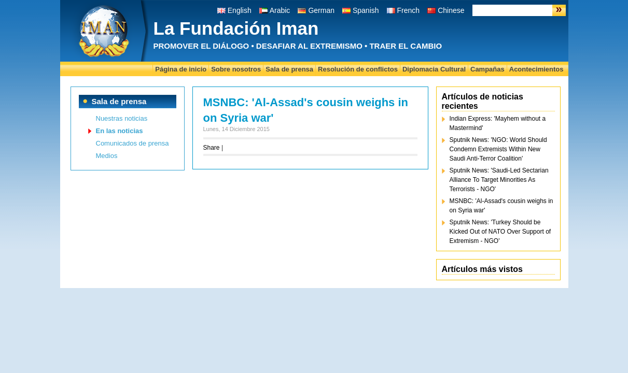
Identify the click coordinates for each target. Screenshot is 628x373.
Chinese (451, 10)
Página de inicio (180, 69)
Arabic (280, 10)
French (408, 10)
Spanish (366, 10)
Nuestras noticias (122, 118)
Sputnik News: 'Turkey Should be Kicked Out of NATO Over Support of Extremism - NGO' (500, 232)
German (321, 10)
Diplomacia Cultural (434, 69)
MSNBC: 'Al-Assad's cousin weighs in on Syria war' (501, 205)
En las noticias (119, 131)
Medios (107, 156)
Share (211, 147)
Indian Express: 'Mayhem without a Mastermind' (498, 123)
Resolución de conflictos (358, 69)
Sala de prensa (289, 69)
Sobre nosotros (236, 69)
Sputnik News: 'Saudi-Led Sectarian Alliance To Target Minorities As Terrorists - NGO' (499, 180)
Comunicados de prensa (132, 143)
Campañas (487, 69)
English (240, 10)
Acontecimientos (536, 69)
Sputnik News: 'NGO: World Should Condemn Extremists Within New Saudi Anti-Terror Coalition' (498, 149)
